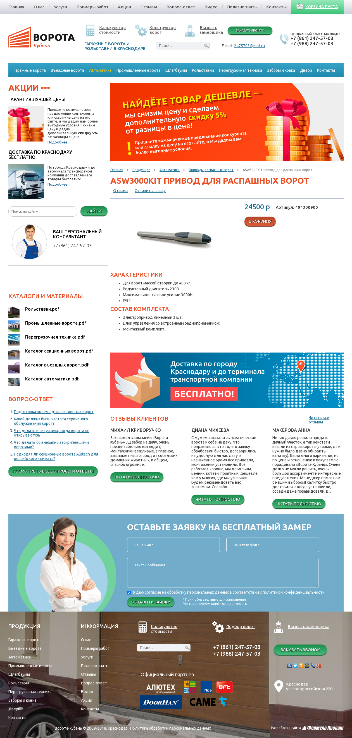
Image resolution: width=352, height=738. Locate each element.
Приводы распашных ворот (211, 170)
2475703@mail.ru (249, 46)
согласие (153, 592)
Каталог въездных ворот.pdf (57, 364)
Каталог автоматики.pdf (52, 378)
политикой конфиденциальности (294, 592)
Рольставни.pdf (42, 309)
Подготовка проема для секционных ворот (54, 411)
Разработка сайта (286, 728)
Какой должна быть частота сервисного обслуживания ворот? (51, 421)
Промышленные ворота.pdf (55, 322)
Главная (116, 170)
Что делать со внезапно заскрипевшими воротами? (51, 444)
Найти (94, 211)
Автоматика (170, 170)
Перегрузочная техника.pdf (55, 336)
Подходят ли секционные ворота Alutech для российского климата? (56, 456)
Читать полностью (137, 477)
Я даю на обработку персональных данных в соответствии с (229, 592)
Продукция (141, 170)
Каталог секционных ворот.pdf (59, 350)
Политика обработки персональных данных (170, 728)
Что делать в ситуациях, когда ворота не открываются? (51, 432)
